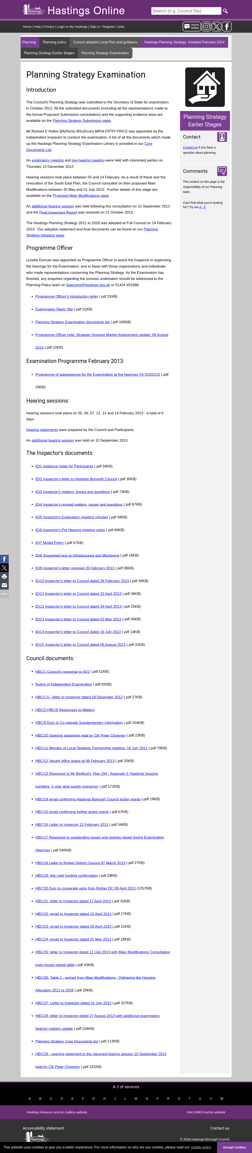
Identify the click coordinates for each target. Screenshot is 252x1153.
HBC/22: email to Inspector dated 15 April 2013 (73, 914)
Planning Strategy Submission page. (82, 121)
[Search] (186, 11)
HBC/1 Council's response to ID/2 (62, 672)
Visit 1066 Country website (206, 1112)
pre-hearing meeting (88, 160)
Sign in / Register (102, 26)
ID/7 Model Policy (49, 543)
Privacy (48, 26)
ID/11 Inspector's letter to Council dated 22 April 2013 (78, 594)
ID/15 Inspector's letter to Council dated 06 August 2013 (80, 645)
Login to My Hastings (72, 26)
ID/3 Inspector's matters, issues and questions (72, 492)
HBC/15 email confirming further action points (72, 812)
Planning (29, 42)
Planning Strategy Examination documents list (72, 322)
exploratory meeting (48, 160)
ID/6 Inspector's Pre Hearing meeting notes (70, 530)
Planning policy (54, 42)
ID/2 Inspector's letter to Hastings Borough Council (76, 479)
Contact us (190, 147)
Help (37, 26)
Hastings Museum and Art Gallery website (57, 1112)
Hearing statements (42, 430)
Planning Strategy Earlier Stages (49, 53)
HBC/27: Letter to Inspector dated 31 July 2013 (73, 1003)
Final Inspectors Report (58, 212)
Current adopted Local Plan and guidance (105, 42)
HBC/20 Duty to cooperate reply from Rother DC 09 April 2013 (85, 888)
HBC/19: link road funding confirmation (66, 876)
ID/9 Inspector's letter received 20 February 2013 (74, 568)
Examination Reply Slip (54, 309)
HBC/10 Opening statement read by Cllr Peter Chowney (80, 735)
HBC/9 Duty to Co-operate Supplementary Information (79, 723)
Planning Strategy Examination (105, 53)
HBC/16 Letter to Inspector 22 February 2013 (71, 825)
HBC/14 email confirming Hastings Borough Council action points (87, 799)
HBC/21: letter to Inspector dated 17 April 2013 (73, 901)
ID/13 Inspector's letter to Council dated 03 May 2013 (78, 619)
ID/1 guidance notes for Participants (64, 466)
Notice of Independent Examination (63, 684)
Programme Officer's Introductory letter (66, 296)
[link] (4, 559)
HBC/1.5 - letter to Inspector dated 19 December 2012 (79, 697)
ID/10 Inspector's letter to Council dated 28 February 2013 (82, 581)
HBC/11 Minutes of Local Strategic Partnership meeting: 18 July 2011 (91, 748)
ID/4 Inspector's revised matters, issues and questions (79, 504)
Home (27, 26)
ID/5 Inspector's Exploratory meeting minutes (71, 517)
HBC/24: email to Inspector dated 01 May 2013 (73, 939)
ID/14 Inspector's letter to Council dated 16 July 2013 (78, 632)
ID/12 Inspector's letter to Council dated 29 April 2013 (78, 606)
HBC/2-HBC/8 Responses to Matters (65, 710)
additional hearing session (53, 206)
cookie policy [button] (201, 1147)
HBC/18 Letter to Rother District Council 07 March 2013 (80, 863)
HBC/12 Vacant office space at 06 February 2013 (75, 761)
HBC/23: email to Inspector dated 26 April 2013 (73, 926)
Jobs (121, 26)
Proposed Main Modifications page (81, 196)
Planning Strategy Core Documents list (66, 1041)
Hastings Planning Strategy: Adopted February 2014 (184, 42)
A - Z (202, 207)
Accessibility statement (43, 1128)
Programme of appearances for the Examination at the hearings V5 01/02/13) (97, 374)
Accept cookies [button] (234, 1147)
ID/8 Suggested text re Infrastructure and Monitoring (77, 555)
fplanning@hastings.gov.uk (88, 285)
